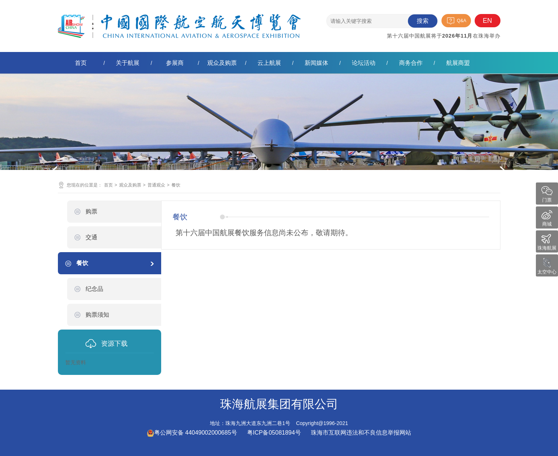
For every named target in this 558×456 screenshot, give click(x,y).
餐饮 (175, 185)
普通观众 (156, 185)
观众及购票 (222, 63)
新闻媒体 (316, 63)
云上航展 (269, 63)
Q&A (461, 20)
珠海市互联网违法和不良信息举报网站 (361, 432)
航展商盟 (458, 63)
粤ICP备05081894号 (274, 432)
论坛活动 (363, 63)
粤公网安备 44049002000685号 (192, 432)
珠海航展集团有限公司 (179, 20)
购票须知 (97, 314)
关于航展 (127, 63)
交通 (91, 237)
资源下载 (114, 343)
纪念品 (94, 289)
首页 (81, 63)
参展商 (175, 63)
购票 (91, 211)
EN (487, 20)
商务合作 (411, 63)
